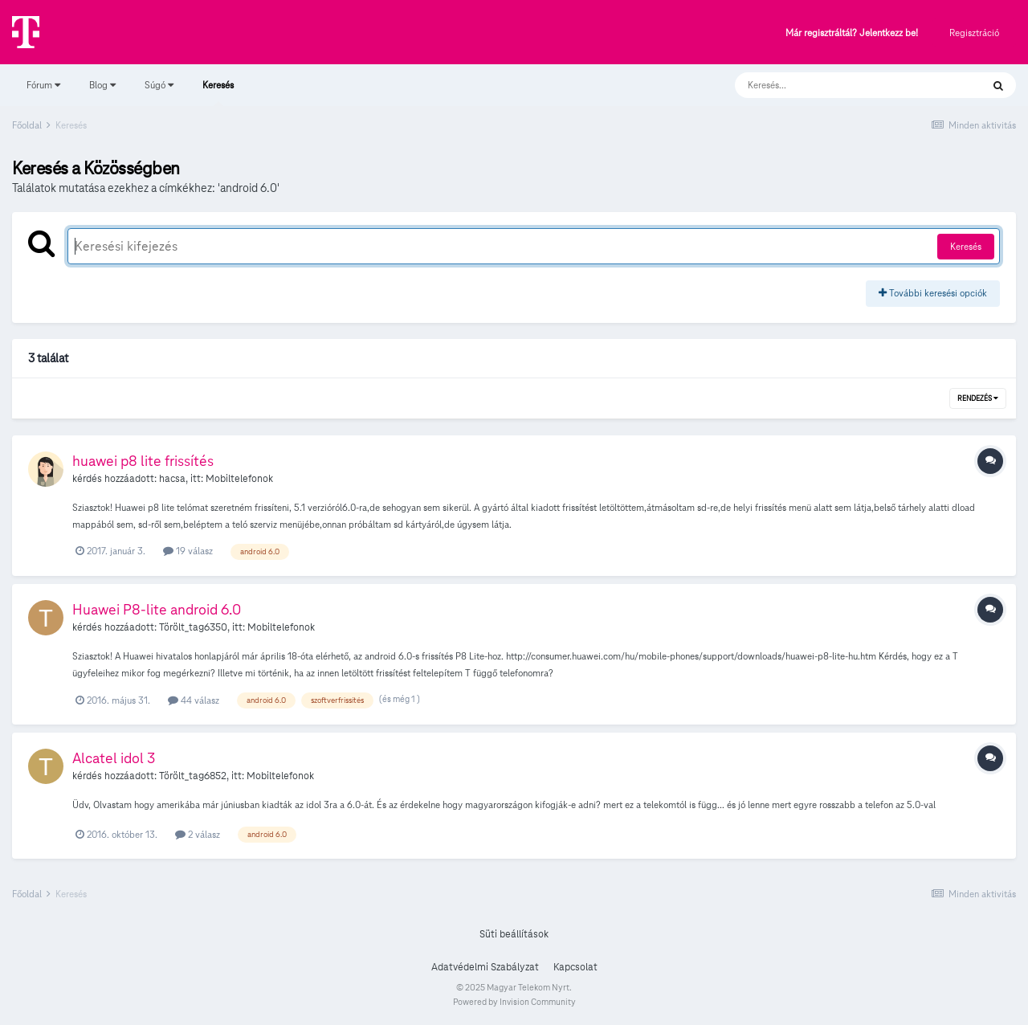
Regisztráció (974, 33)
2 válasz (197, 834)
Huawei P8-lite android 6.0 (156, 609)
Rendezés (977, 398)
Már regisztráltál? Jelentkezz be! (851, 33)
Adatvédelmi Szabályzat (485, 967)
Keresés (218, 92)
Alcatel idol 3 (113, 758)
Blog (102, 85)
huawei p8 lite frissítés (143, 460)
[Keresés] (842, 85)
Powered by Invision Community (514, 1001)
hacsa (172, 478)
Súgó (159, 85)
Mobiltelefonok (239, 478)
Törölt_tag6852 (192, 776)
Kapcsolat (575, 967)
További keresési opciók (933, 293)
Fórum (43, 85)
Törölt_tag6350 (193, 627)
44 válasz (193, 700)
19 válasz (188, 551)
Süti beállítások (514, 934)
